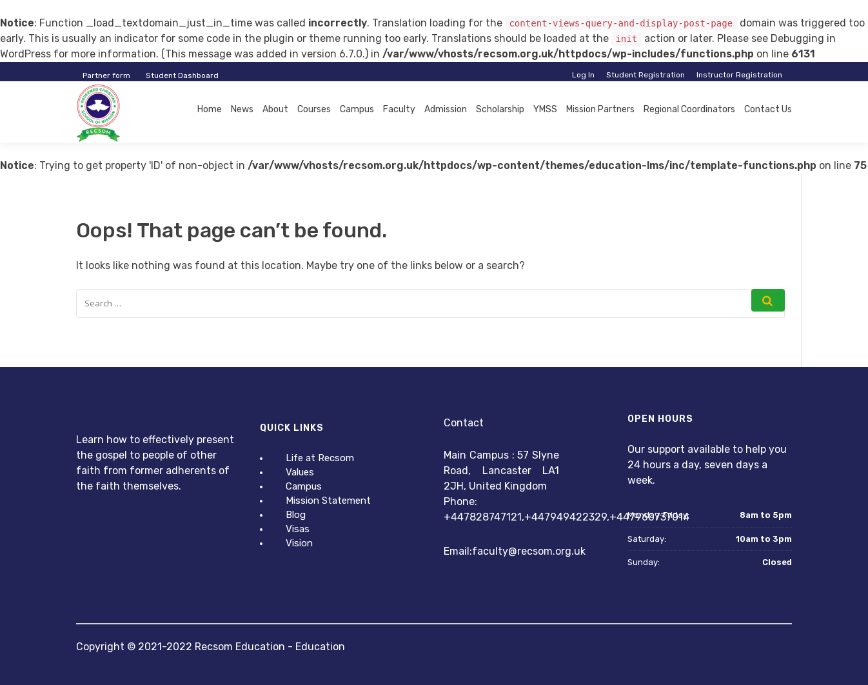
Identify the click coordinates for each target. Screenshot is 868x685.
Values (300, 472)
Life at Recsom (320, 458)
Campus (357, 109)
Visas (298, 529)
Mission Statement (328, 500)
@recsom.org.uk (547, 551)
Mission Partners (600, 109)
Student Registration (645, 74)
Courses (314, 109)
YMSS (545, 109)
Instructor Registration (739, 74)
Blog (296, 515)
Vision (299, 543)
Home (209, 109)
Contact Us (768, 109)
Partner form (106, 75)
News (242, 109)
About (275, 109)
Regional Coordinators (689, 109)
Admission (445, 109)
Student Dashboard (182, 75)
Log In (583, 74)
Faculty (399, 109)
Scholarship (500, 109)
